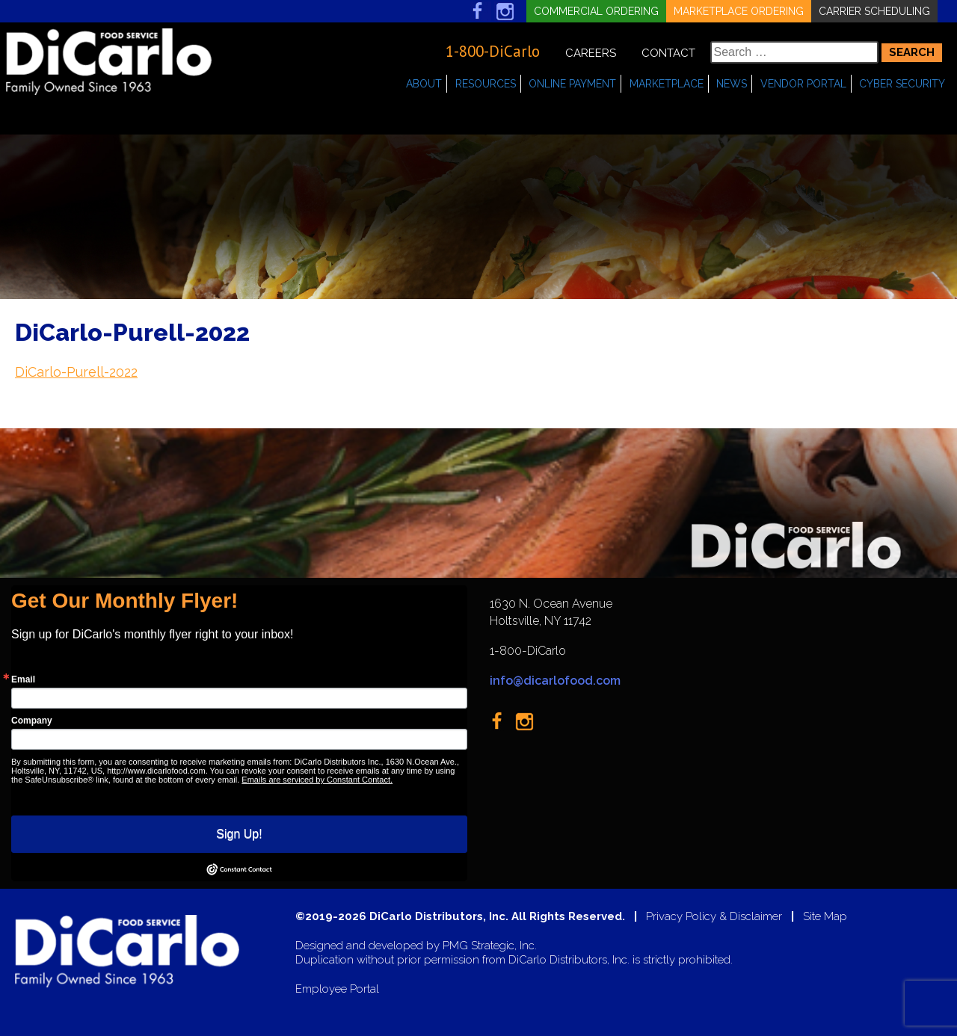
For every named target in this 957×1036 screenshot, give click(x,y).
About (424, 84)
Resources (485, 84)
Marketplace (667, 84)
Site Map (825, 916)
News (731, 84)
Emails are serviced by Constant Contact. (317, 779)
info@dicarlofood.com (555, 680)
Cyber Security (902, 84)
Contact (668, 53)
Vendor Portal (803, 84)
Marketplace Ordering (739, 11)
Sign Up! (239, 833)
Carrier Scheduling (874, 11)
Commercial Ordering (596, 11)
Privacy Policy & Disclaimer (714, 916)
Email (23, 679)
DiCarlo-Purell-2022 (76, 372)
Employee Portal (337, 989)
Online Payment (572, 84)
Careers (590, 53)
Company (31, 720)
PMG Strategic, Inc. (490, 946)
